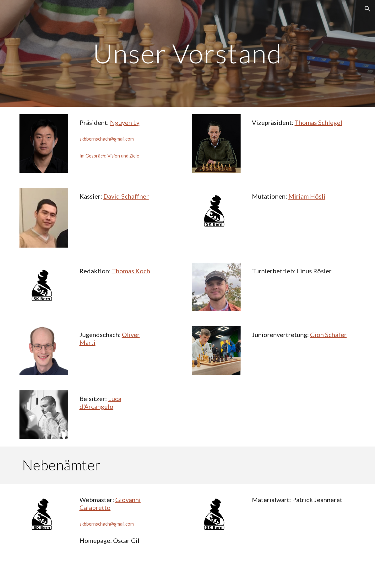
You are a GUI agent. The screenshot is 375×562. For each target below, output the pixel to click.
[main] (187, 53)
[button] (367, 8)
